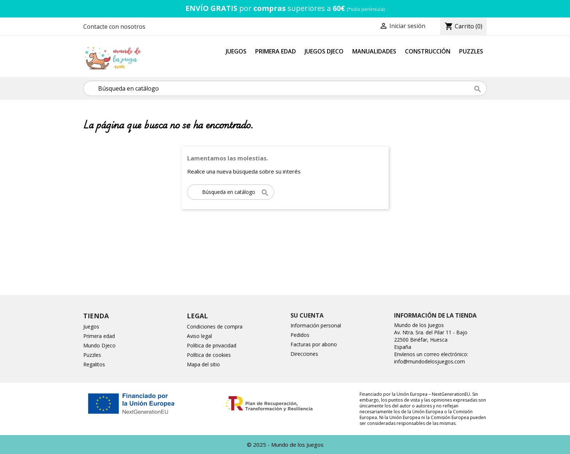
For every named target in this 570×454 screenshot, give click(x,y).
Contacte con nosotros (114, 27)
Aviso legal (199, 335)
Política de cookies (209, 354)
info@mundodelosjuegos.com (429, 361)
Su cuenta (307, 315)
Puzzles (471, 51)
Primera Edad (275, 51)
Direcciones (304, 353)
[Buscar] (285, 88)
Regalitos (94, 364)
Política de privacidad (211, 345)
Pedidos (299, 334)
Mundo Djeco (99, 345)
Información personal (315, 325)
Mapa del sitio (203, 364)
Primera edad (99, 335)
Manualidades (374, 51)
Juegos (236, 51)
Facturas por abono (313, 344)
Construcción (427, 51)
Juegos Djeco (324, 51)
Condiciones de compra (214, 326)
